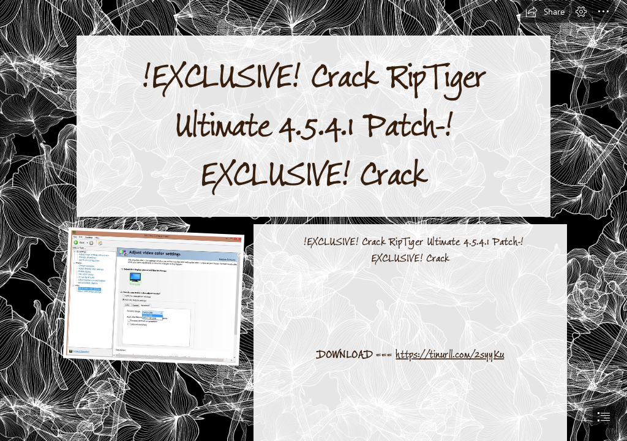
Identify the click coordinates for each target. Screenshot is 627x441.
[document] (313, 220)
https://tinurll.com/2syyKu (450, 354)
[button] (544, 12)
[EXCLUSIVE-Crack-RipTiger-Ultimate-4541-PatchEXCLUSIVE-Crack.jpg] (153, 295)
